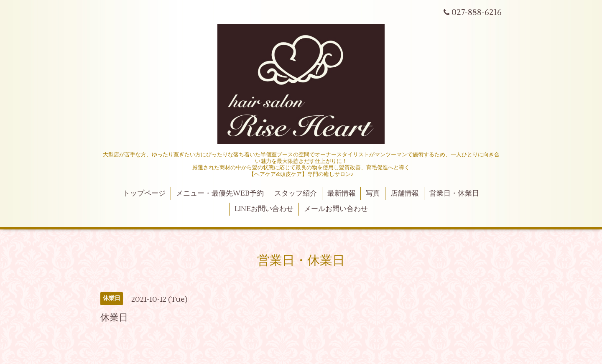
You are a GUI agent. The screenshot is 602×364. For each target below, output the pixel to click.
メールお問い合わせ (336, 209)
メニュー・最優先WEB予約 (220, 193)
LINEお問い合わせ (264, 209)
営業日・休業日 (454, 193)
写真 (373, 193)
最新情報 (341, 193)
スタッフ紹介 (295, 193)
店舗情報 (404, 193)
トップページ (144, 193)
